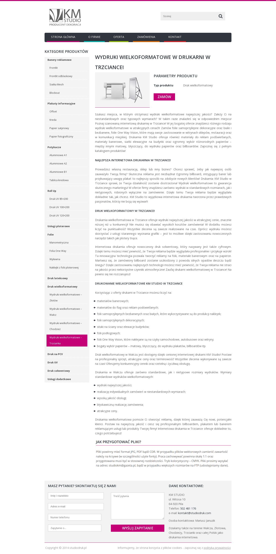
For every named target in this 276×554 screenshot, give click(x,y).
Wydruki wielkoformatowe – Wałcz (65, 312)
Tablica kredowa (59, 180)
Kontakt (175, 37)
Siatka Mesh (56, 84)
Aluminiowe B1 (58, 172)
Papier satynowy (59, 128)
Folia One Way (57, 251)
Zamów (164, 97)
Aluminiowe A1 (58, 155)
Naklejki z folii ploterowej (64, 267)
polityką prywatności (217, 548)
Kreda (52, 120)
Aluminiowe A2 (58, 163)
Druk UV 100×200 (59, 207)
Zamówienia (146, 37)
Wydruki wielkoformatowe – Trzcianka (65, 340)
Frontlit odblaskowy (60, 76)
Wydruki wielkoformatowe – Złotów (65, 297)
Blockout (54, 93)
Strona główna (63, 37)
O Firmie (94, 37)
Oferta (118, 37)
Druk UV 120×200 (59, 215)
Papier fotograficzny (61, 136)
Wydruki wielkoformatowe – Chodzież (65, 326)
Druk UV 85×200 (58, 199)
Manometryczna (59, 242)
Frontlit (53, 67)
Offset (53, 111)
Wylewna (54, 259)
